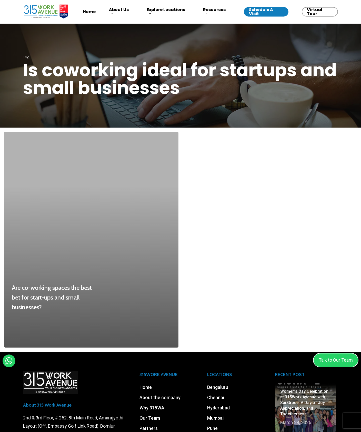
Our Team (149, 418)
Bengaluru (217, 387)
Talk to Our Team (336, 360)
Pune (212, 428)
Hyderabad (218, 407)
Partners (148, 428)
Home (145, 387)
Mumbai (215, 418)
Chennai (215, 397)
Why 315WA (151, 407)
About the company (159, 397)
